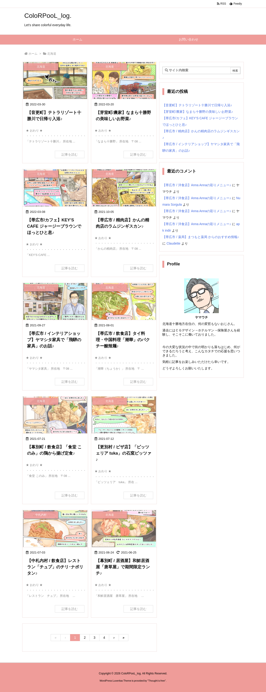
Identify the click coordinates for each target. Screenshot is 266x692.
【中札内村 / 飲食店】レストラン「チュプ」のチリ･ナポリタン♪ (55, 567)
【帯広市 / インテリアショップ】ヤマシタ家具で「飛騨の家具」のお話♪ (54, 339)
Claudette (173, 243)
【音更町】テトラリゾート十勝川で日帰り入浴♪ (197, 105)
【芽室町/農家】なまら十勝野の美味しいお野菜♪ (197, 111)
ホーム (32, 53)
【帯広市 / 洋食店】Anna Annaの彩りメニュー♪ (196, 185)
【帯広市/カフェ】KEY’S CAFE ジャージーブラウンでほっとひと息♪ (54, 226)
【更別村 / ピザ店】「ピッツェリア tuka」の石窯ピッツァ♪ (123, 453)
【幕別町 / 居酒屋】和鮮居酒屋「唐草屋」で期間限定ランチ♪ (123, 567)
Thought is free (156, 680)
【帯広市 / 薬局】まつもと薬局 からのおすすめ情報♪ (200, 237)
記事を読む (70, 154)
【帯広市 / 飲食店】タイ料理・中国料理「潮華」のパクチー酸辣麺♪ (123, 339)
